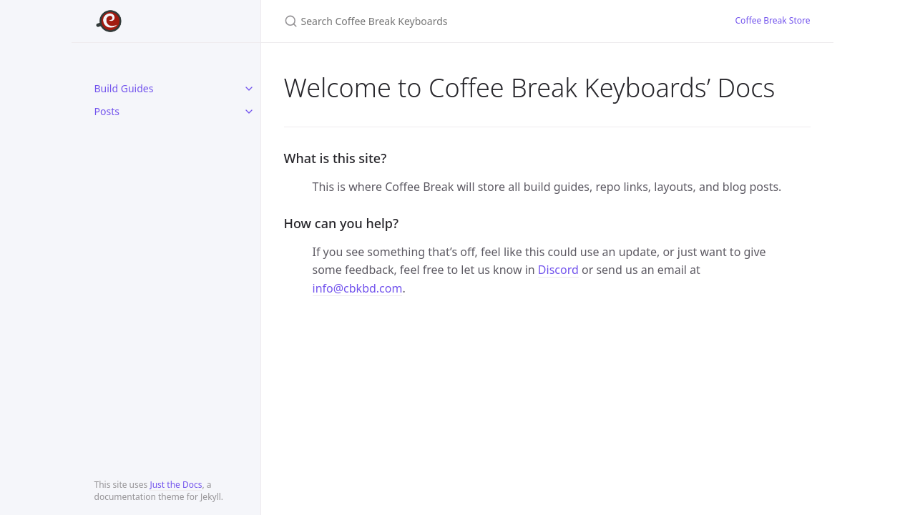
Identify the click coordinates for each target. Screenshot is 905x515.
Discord (558, 270)
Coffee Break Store (773, 20)
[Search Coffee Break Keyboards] (453, 21)
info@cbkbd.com (358, 288)
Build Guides (124, 88)
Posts (106, 111)
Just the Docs (176, 485)
